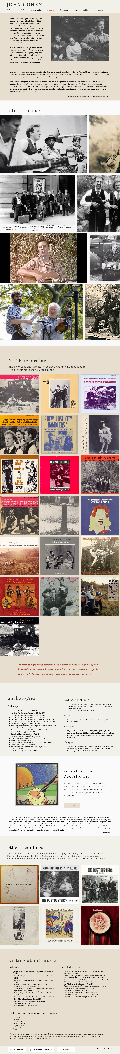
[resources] (66, 1049)
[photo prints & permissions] (41, 1049)
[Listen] (72, 805)
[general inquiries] (17, 1049)
